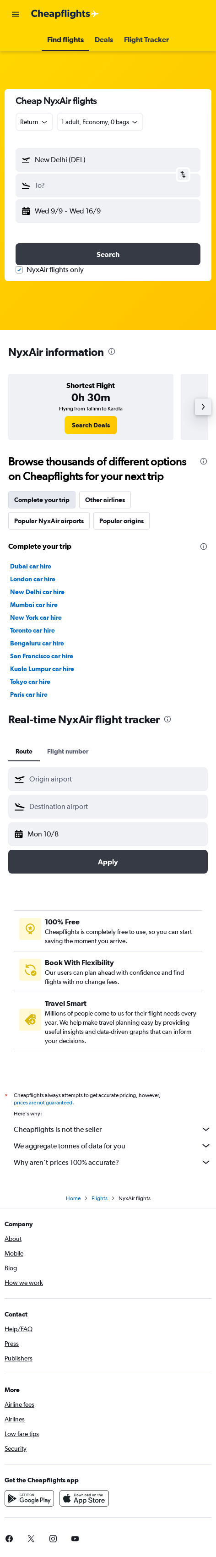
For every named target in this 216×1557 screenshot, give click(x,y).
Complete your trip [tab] (42, 499)
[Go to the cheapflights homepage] (65, 14)
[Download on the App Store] (84, 1501)
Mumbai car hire (34, 604)
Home (73, 1201)
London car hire (32, 579)
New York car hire (36, 617)
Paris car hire (29, 694)
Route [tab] (24, 751)
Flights (100, 1201)
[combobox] (34, 122)
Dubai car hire (30, 566)
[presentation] (112, 351)
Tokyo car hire (30, 681)
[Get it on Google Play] (29, 1501)
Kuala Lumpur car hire (42, 668)
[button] (15, 14)
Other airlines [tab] (105, 499)
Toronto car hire (32, 630)
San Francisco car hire (41, 656)
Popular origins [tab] (121, 520)
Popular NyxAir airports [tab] (49, 520)
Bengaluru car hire (37, 643)
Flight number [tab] (67, 751)
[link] (91, 425)
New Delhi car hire (37, 591)
